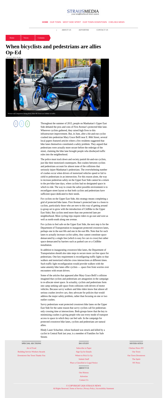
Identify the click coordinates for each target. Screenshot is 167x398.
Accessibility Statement (105, 389)
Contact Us (102, 30)
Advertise (84, 30)
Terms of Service (76, 389)
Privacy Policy (89, 389)
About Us (66, 30)
